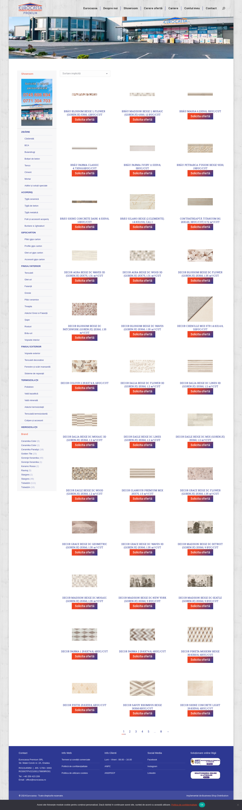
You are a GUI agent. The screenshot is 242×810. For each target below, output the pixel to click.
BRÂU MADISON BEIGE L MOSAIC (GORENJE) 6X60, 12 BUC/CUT (142, 122)
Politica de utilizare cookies (75, 782)
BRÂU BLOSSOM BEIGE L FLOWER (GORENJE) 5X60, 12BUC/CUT (84, 122)
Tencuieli (29, 282)
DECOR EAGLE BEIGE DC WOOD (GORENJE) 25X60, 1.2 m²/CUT (84, 501)
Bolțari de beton (32, 168)
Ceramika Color (28, 450)
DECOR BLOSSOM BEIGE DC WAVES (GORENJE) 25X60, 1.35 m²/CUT (142, 336)
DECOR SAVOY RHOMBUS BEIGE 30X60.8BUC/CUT (142, 716)
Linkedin (152, 782)
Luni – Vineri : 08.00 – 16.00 (118, 769)
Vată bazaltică (31, 403)
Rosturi (28, 335)
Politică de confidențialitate (75, 775)
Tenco (28, 174)
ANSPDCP (110, 782)
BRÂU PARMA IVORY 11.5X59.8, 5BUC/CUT (142, 175)
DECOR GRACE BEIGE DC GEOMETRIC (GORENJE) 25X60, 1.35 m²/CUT (84, 555)
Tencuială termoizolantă (36, 423)
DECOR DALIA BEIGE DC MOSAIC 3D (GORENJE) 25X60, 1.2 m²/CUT (84, 447)
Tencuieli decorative (34, 369)
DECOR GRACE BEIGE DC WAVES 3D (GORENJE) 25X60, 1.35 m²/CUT (142, 555)
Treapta (28, 315)
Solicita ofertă (84, 128)
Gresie (28, 302)
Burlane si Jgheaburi (35, 235)
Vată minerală (31, 409)
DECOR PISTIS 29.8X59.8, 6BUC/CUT (84, 714)
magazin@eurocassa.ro (195, 4)
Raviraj (24, 479)
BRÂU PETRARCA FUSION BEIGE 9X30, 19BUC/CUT (200, 175)
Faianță (28, 295)
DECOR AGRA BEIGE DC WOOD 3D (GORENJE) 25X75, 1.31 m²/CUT (142, 283)
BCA (27, 154)
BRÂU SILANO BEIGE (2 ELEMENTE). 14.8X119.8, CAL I (142, 229)
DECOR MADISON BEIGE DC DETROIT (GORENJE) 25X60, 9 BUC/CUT (200, 555)
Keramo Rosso (28, 475)
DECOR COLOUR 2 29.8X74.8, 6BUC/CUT (85, 392)
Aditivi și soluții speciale (36, 195)
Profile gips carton (33, 255)
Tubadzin (25, 492)
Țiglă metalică (31, 221)
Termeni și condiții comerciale (76, 769)
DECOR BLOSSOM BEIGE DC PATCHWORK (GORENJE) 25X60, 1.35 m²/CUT (84, 338)
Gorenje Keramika (30, 467)
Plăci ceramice (32, 309)
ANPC (108, 775)
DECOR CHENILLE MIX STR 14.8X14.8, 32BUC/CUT (200, 336)
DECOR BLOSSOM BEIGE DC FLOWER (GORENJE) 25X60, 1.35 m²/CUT (200, 283)
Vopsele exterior (32, 362)
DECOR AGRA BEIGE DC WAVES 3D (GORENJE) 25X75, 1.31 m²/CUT (84, 283)
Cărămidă (29, 148)
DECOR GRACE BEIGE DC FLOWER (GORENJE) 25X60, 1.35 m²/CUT (200, 501)
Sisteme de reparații (34, 382)
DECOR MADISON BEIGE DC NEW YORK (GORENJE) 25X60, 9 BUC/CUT (142, 608)
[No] (237, 804)
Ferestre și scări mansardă (37, 376)
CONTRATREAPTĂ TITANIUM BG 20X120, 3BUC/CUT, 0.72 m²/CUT (200, 229)
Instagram (152, 775)
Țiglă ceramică (32, 208)
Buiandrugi (30, 161)
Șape (27, 329)
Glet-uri (28, 289)
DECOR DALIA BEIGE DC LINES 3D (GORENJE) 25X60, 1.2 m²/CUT (200, 393)
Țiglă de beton (31, 215)
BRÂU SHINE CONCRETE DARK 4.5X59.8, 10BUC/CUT (84, 229)
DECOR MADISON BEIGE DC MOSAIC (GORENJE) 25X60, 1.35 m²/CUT (84, 608)
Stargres (25, 484)
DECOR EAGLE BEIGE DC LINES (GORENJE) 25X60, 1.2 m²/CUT (142, 447)
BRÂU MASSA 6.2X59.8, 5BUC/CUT (200, 120)
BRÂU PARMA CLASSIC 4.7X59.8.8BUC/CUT (84, 175)
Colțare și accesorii (34, 429)
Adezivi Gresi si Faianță (36, 322)
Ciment (28, 181)
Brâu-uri (28, 342)
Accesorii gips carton (35, 268)
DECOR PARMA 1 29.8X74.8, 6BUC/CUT (84, 660)
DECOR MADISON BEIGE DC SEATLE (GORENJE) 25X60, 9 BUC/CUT (200, 608)
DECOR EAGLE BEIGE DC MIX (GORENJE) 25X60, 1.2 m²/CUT (200, 447)
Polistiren (29, 396)
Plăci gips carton (33, 248)
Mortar (28, 188)
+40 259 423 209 (169, 4)
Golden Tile (26, 463)
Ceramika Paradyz (30, 458)
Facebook (152, 769)
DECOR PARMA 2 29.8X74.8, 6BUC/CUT (142, 660)
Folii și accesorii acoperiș (37, 228)
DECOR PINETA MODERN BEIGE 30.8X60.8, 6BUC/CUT (200, 662)
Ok (202, 804)
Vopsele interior (32, 349)
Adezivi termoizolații (34, 416)
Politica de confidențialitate (184, 804)
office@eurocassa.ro (36, 789)
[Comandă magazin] (85, 83)
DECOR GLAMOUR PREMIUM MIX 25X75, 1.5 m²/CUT (142, 501)
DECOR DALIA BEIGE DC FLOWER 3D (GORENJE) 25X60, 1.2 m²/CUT (142, 393)
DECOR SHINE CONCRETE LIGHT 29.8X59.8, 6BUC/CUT (200, 716)
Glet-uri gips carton (34, 262)
